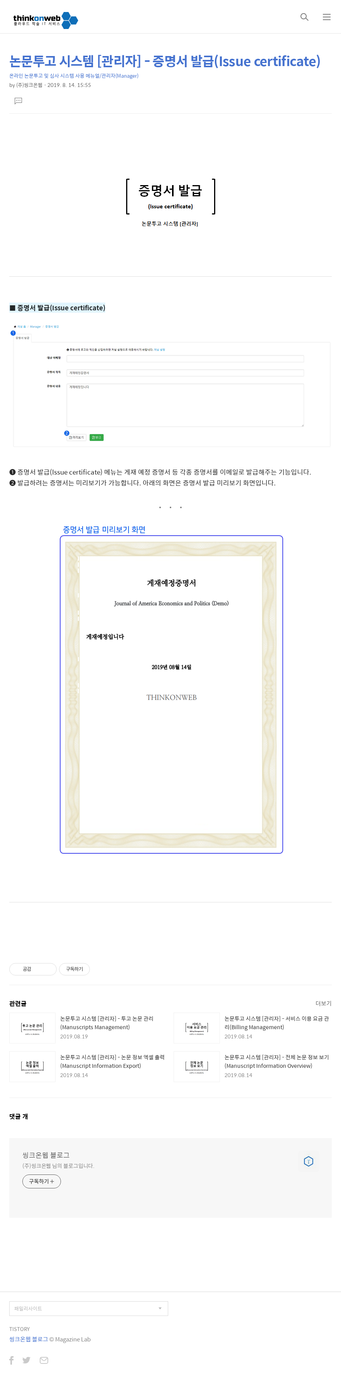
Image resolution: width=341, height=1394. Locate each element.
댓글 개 (18, 1116)
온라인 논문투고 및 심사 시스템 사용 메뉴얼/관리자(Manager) (73, 75)
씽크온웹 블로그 (46, 1155)
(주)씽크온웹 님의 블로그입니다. (58, 1165)
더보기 (324, 1003)
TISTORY (19, 1329)
